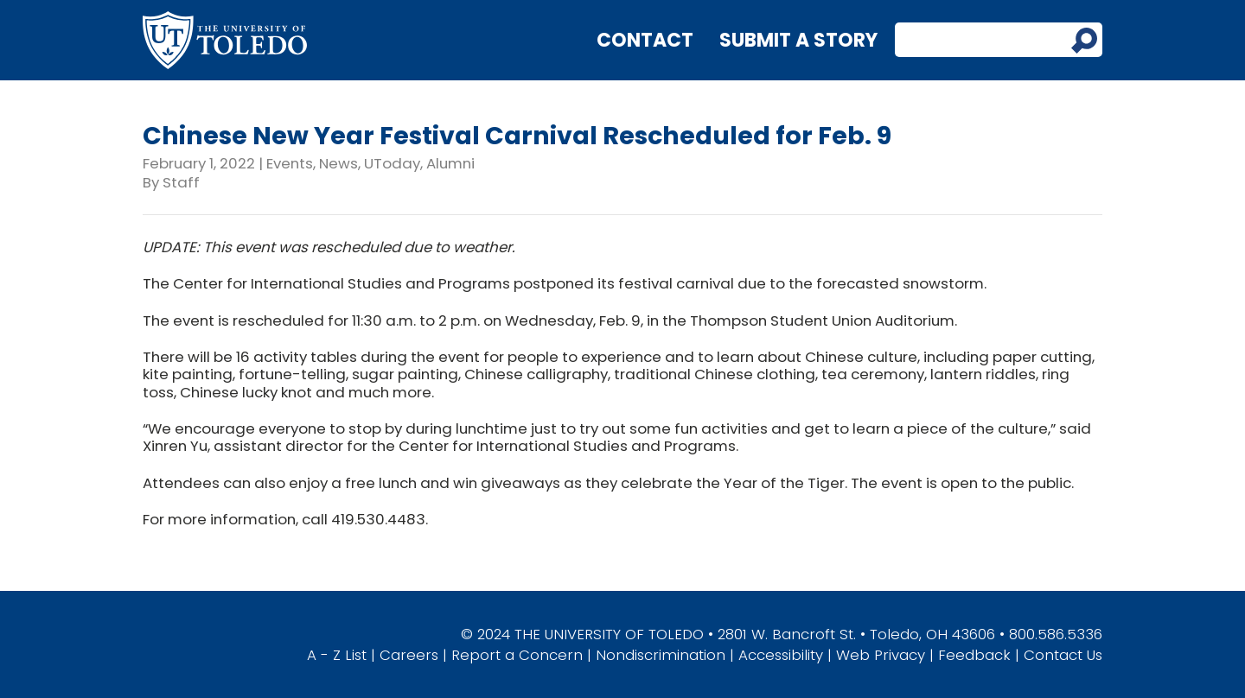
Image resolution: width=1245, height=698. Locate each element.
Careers (409, 654)
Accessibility (780, 654)
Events (289, 163)
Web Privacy (880, 654)
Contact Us (1063, 654)
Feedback (974, 654)
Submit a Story (798, 40)
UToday (392, 163)
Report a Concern (517, 654)
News (338, 163)
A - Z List (337, 654)
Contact (645, 40)
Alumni (450, 163)
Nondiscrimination (660, 654)
